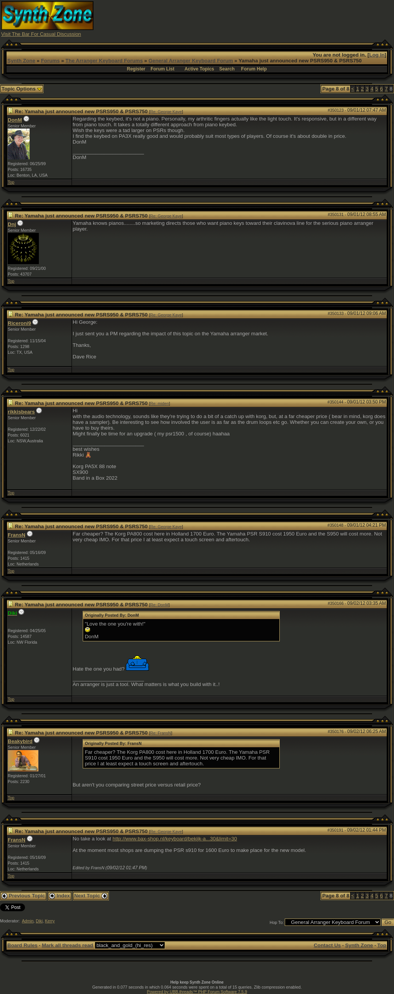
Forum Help (254, 69)
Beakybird (20, 741)
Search (227, 69)
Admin (27, 921)
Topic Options (22, 89)
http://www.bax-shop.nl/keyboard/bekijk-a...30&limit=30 (175, 839)
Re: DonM (159, 604)
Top (11, 182)
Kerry (50, 921)
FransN (16, 535)
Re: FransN (160, 733)
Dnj (12, 224)
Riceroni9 (19, 323)
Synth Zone (21, 61)
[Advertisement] (253, 18)
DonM (15, 120)
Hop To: (277, 922)
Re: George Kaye (166, 111)
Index (59, 896)
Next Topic (90, 896)
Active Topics (199, 69)
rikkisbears (21, 412)
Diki (39, 921)
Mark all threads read (67, 945)
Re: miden (159, 403)
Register (136, 69)
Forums (50, 61)
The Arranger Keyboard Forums (104, 61)
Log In (377, 55)
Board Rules (22, 945)
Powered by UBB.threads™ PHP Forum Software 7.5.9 (197, 991)
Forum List (162, 69)
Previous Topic (23, 896)
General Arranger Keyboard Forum (191, 61)
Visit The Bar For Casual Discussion (41, 34)
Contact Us (327, 945)
